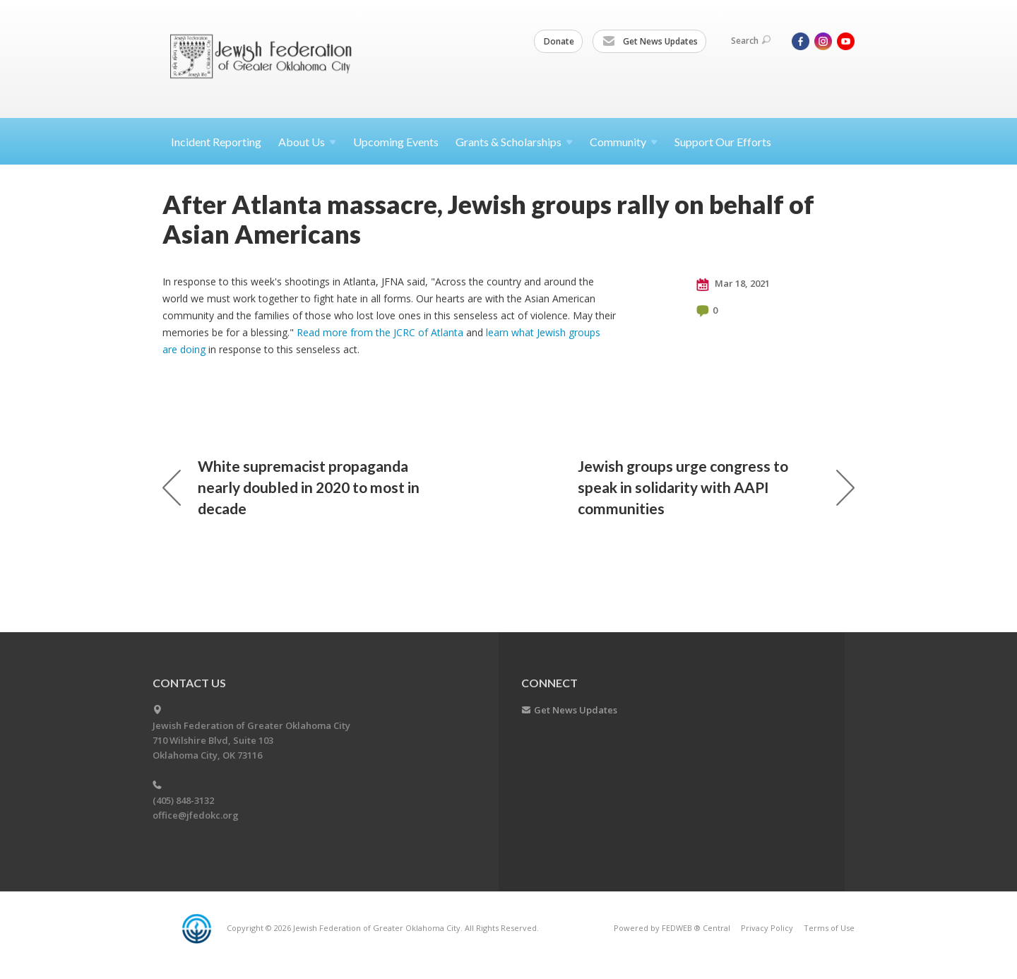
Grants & (514, 141)
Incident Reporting (216, 141)
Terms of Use (829, 927)
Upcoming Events (396, 141)
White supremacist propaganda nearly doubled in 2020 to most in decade (291, 487)
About (307, 141)
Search (751, 41)
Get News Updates (650, 41)
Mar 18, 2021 (733, 284)
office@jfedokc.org (196, 815)
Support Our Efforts (722, 141)
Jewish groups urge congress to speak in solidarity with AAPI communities (716, 487)
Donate (559, 41)
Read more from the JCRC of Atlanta (380, 332)
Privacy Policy (767, 927)
